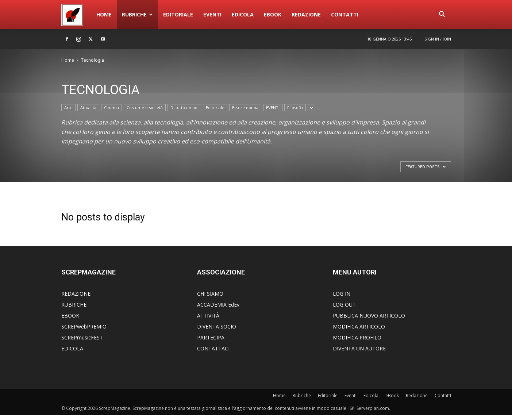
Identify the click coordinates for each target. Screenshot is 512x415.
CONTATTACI (213, 348)
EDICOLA (72, 348)
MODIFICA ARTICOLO (359, 326)
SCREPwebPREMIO (84, 326)
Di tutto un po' (184, 107)
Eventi (212, 14)
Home (104, 14)
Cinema (111, 107)
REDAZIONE (76, 293)
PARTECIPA (210, 337)
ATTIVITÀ (208, 315)
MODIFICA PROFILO (357, 337)
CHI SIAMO (210, 293)
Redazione (306, 14)
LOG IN (341, 293)
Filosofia (295, 107)
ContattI (344, 14)
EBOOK (70, 315)
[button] (442, 15)
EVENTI (273, 107)
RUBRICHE (73, 304)
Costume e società (145, 107)
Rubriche (137, 14)
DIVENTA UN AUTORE (359, 348)
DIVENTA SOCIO (216, 326)
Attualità (88, 107)
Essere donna (245, 107)
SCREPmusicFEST (82, 337)
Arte (68, 107)
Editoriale (178, 14)
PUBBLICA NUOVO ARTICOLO (369, 315)
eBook (272, 14)
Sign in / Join (437, 39)
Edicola (243, 14)
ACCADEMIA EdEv (218, 304)
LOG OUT (344, 304)
